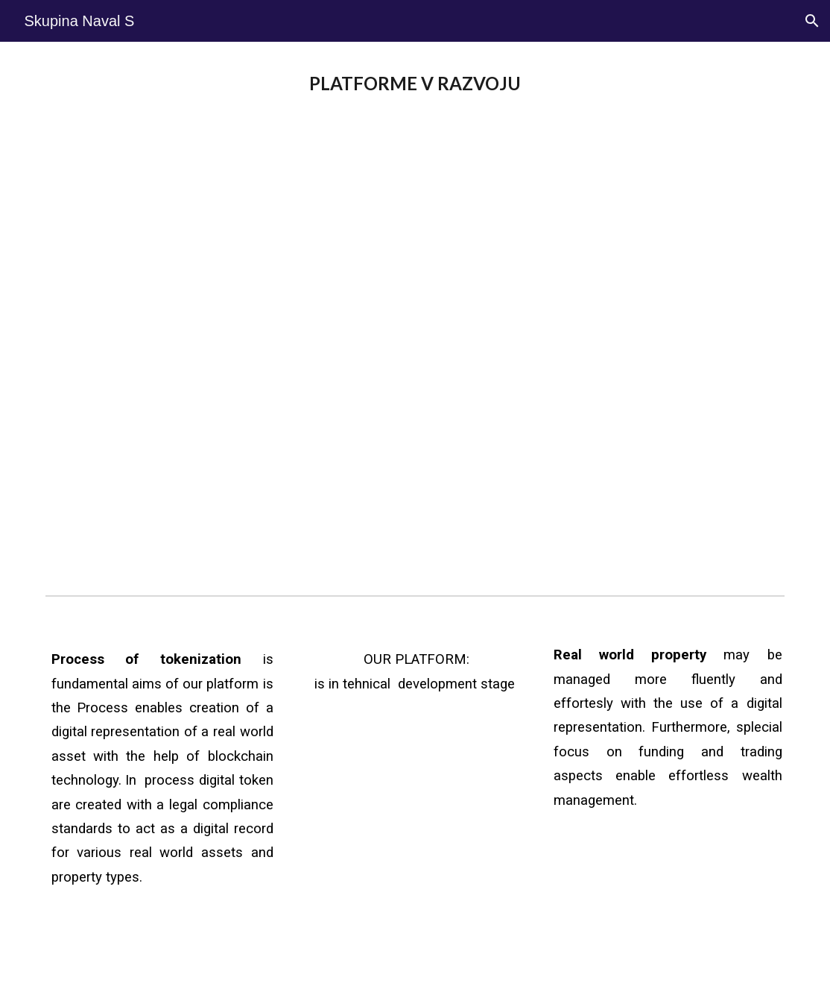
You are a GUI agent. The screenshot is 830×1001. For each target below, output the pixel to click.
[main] (415, 83)
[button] (812, 21)
